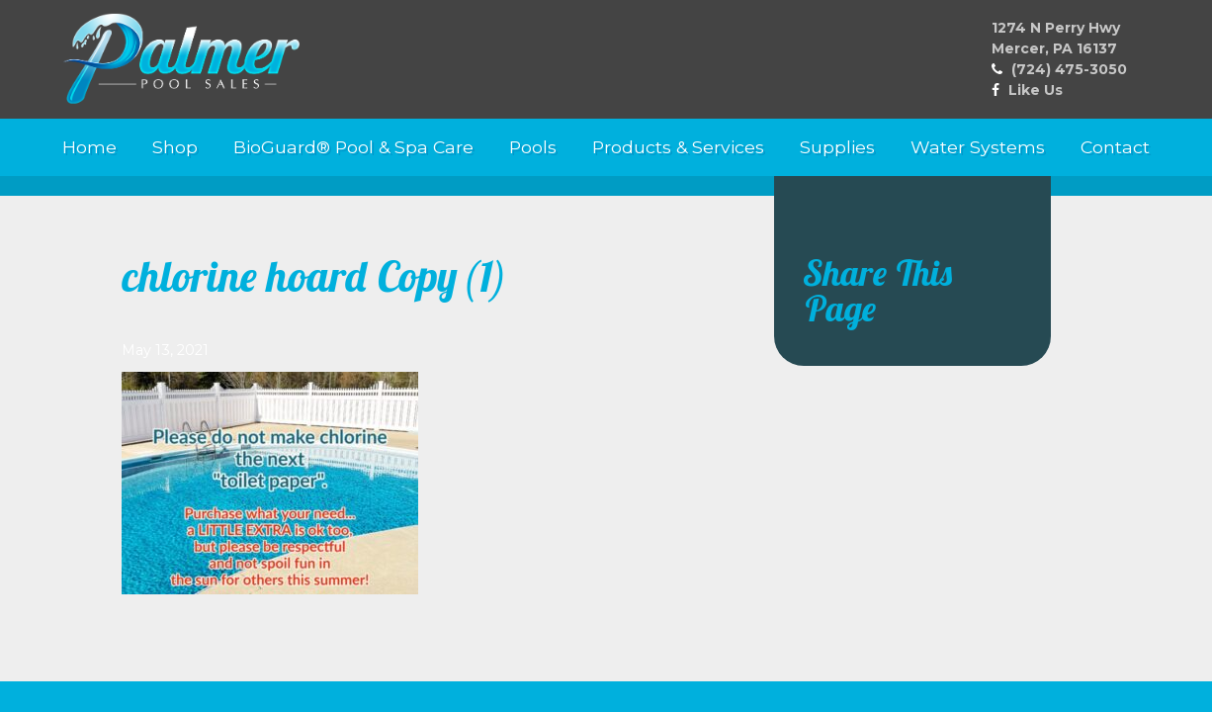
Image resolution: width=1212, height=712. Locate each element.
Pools (533, 146)
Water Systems (977, 146)
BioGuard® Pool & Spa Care (353, 146)
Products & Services (678, 146)
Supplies (837, 146)
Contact (1115, 146)
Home (89, 146)
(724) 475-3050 (1069, 69)
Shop (175, 146)
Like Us (1035, 90)
